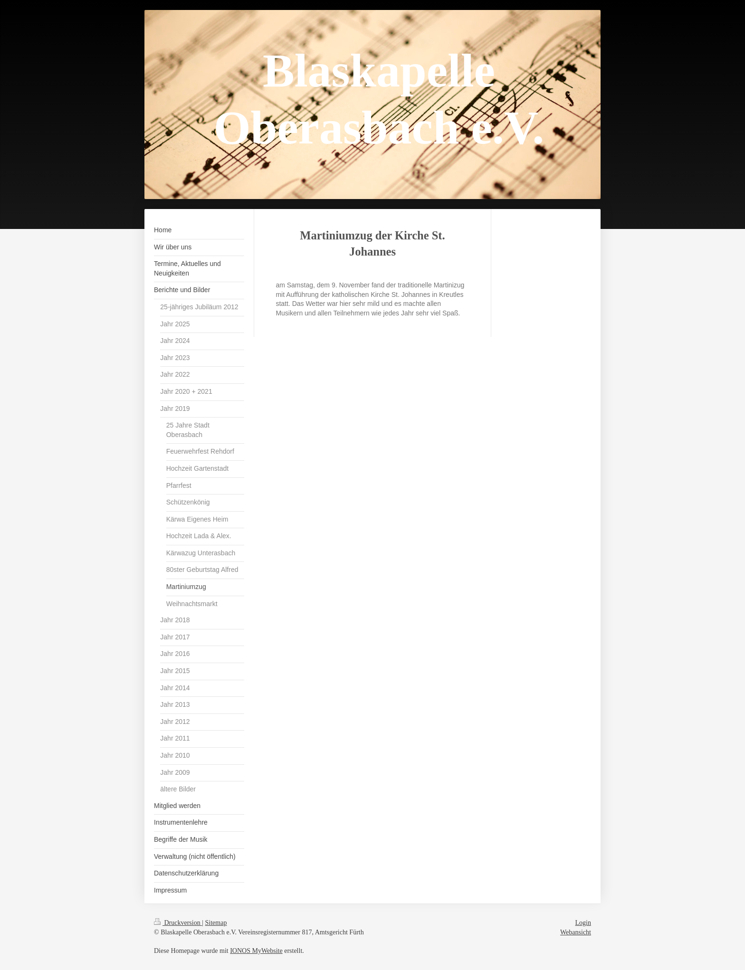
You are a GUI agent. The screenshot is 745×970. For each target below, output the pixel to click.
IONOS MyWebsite (256, 950)
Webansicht (575, 932)
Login (583, 922)
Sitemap (216, 922)
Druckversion (178, 922)
